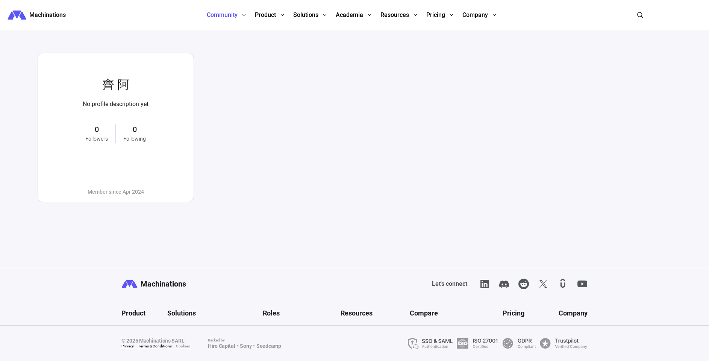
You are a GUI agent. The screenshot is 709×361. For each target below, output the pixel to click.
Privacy (127, 346)
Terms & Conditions (155, 346)
